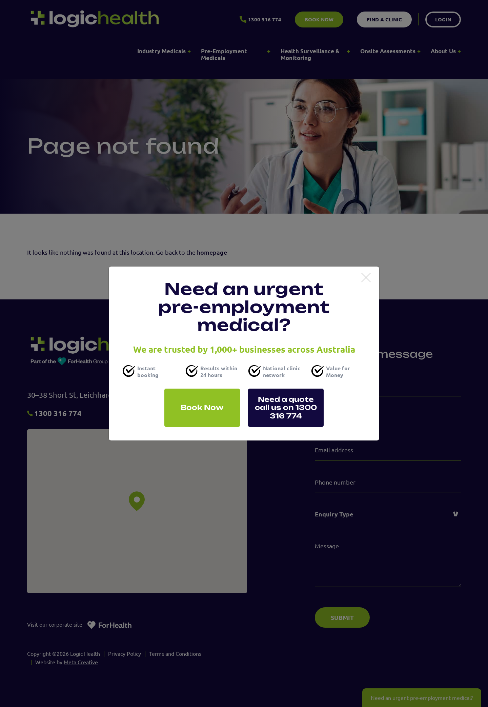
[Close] (366, 278)
